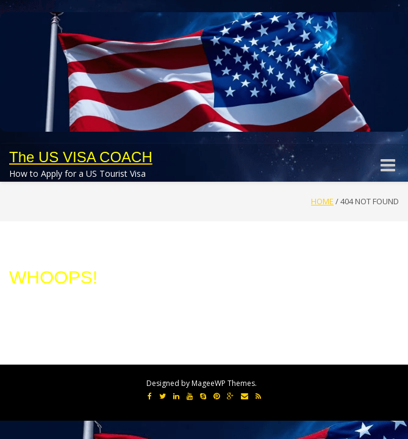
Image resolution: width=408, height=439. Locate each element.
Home (322, 201)
